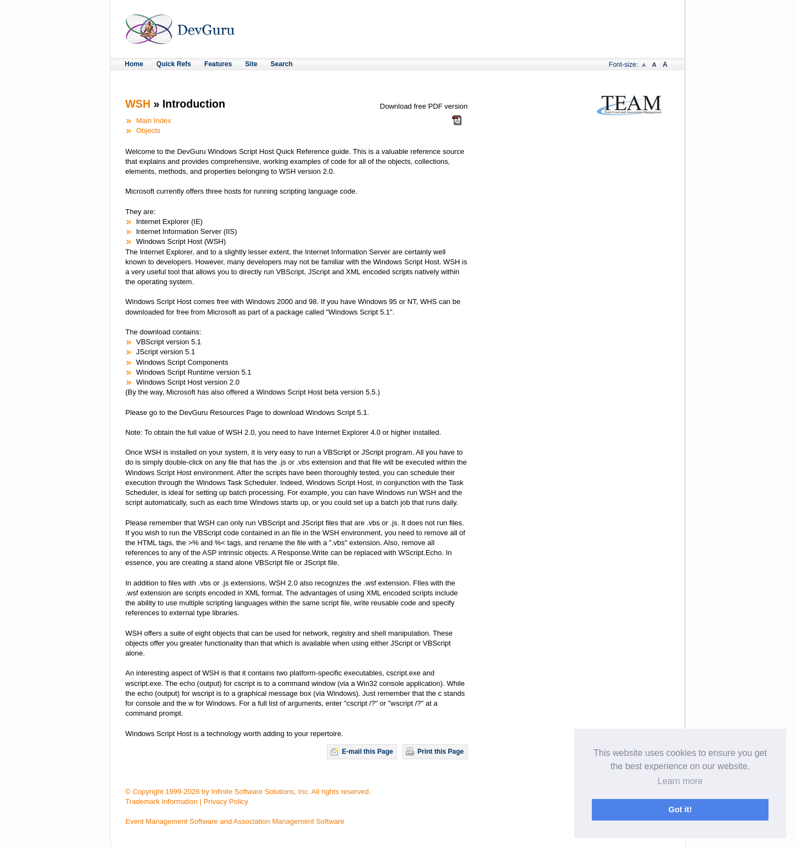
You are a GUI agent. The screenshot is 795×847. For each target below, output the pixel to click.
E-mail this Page (367, 751)
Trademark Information (161, 801)
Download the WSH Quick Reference (457, 123)
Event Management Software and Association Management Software (234, 821)
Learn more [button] (680, 781)
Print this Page (440, 751)
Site (251, 64)
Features (218, 64)
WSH (138, 104)
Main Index (154, 120)
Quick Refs (173, 64)
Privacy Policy (226, 801)
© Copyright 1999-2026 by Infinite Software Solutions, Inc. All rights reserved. (248, 791)
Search (282, 64)
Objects (148, 130)
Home (134, 64)
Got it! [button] (680, 809)
